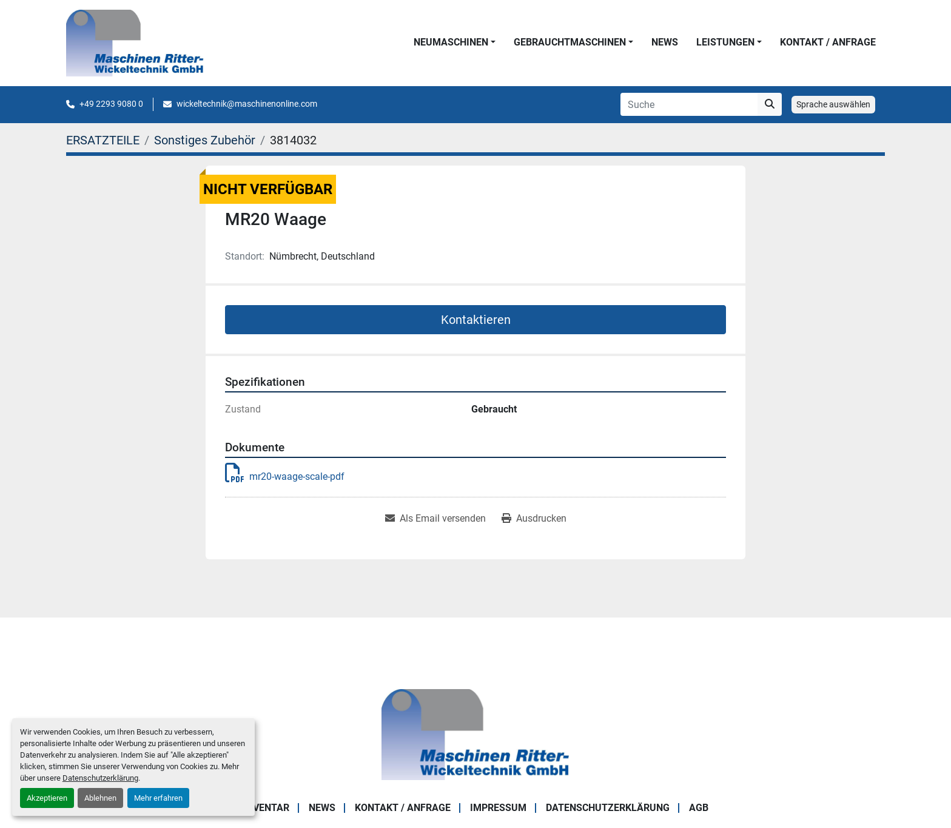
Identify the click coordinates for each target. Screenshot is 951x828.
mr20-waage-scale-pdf (284, 476)
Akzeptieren (47, 798)
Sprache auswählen (833, 104)
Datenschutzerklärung (100, 778)
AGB (698, 807)
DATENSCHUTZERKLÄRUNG (608, 807)
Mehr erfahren (158, 798)
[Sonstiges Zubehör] (204, 140)
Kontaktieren (476, 319)
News (664, 42)
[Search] (689, 104)
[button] (455, 42)
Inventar (266, 807)
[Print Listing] (534, 518)
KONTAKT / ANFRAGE (828, 42)
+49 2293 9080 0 (111, 104)
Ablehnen (100, 798)
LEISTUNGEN (725, 42)
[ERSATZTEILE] (102, 140)
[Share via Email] (435, 518)
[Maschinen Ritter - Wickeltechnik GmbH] (475, 734)
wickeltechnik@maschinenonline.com (246, 104)
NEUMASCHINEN (451, 42)
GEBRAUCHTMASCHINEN (570, 42)
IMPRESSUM (498, 807)
